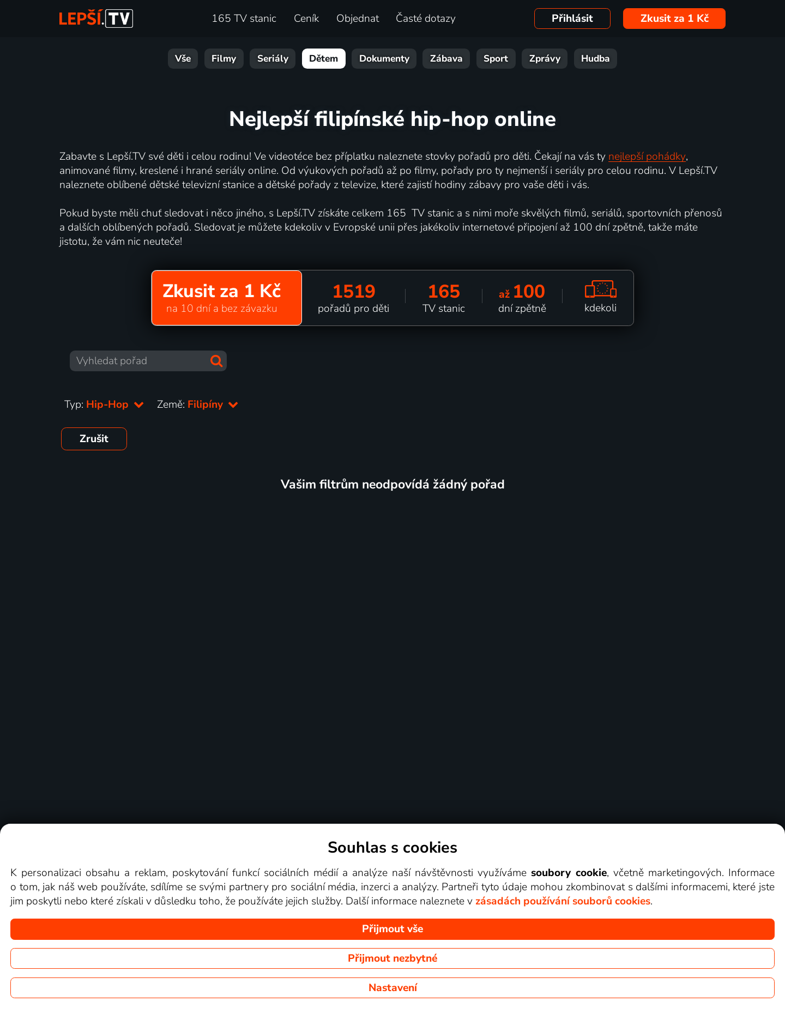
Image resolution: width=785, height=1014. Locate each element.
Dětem (323, 58)
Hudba (595, 58)
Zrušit (94, 439)
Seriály (272, 58)
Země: (197, 404)
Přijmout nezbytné (392, 958)
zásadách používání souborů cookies (562, 901)
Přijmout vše (392, 929)
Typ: (104, 404)
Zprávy (544, 58)
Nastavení (393, 988)
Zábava (446, 58)
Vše (183, 58)
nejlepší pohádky (647, 156)
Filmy (224, 58)
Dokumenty (384, 58)
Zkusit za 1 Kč (675, 18)
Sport (496, 58)
